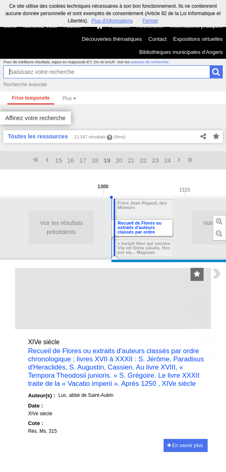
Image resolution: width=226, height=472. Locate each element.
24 (167, 160)
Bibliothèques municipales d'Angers (181, 52)
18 (94, 160)
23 (155, 160)
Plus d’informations (112, 21)
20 (119, 160)
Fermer (150, 21)
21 (131, 160)
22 (143, 160)
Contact (157, 39)
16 (70, 160)
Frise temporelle (31, 98)
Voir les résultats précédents (36, 227)
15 (58, 160)
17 (82, 160)
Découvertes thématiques (112, 39)
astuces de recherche (149, 62)
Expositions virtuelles (198, 39)
